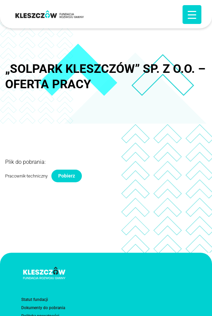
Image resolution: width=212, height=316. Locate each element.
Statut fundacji (34, 299)
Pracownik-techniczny (26, 176)
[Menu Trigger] (192, 14)
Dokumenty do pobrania (43, 307)
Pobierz (66, 176)
